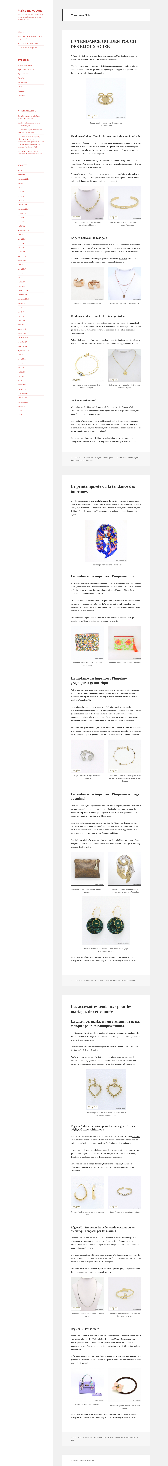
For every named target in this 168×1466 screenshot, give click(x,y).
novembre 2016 (23, 295)
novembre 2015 (23, 342)
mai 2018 (21, 247)
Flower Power (129, 590)
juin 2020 (21, 196)
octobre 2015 (22, 346)
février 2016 (22, 329)
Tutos (20, 99)
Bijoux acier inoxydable (26, 69)
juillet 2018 (22, 239)
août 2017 (21, 265)
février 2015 (22, 380)
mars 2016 (21, 325)
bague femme (128, 458)
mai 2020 (21, 200)
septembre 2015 (23, 350)
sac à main (125, 1437)
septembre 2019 (23, 209)
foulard (109, 980)
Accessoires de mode (25, 65)
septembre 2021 (23, 179)
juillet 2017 (22, 269)
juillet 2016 (22, 308)
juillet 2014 (22, 410)
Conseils (21, 78)
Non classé (21, 91)
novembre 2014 (23, 393)
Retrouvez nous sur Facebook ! (28, 43)
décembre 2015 (23, 338)
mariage (117, 1437)
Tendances (21, 95)
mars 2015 (21, 376)
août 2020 (21, 192)
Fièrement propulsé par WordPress (82, 1460)
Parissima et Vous (30, 10)
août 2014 (21, 406)
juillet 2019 (22, 213)
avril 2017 (21, 282)
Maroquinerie (22, 82)
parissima (124, 980)
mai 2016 (21, 316)
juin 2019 (21, 217)
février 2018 (22, 256)
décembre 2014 (23, 389)
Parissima (123, 258)
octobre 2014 (22, 398)
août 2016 (21, 303)
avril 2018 (21, 252)
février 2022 (22, 170)
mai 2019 (21, 222)
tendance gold (132, 147)
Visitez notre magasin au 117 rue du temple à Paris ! (30, 37)
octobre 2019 (22, 205)
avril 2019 (21, 226)
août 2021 (21, 183)
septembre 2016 (23, 299)
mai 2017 (21, 277)
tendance (132, 980)
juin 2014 (21, 415)
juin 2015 (21, 363)
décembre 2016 (23, 290)
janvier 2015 (22, 385)
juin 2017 (21, 273)
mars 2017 (21, 286)
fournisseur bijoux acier (85, 460)
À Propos (21, 32)
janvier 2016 (22, 333)
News (20, 87)
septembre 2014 (23, 402)
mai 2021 (21, 187)
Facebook (85, 961)
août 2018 (21, 235)
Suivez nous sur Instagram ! (27, 48)
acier (120, 458)
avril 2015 (21, 372)
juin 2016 (21, 312)
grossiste (116, 980)
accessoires (136, 731)
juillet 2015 (22, 359)
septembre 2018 (23, 230)
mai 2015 (21, 368)
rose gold (102, 248)
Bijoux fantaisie (23, 74)
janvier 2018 (22, 260)
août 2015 (21, 355)
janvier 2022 (22, 175)
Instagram (75, 441)
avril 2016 (21, 320)
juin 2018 (21, 243)
